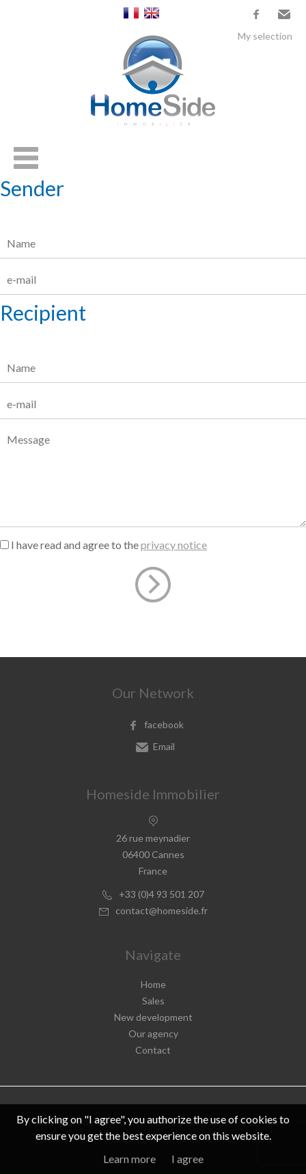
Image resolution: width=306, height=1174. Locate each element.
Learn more (129, 1158)
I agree (187, 1158)
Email (284, 14)
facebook (256, 14)
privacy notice (174, 544)
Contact (153, 1050)
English (151, 13)
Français (131, 13)
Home (153, 984)
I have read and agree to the (109, 544)
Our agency (153, 1033)
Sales (153, 1000)
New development (153, 1017)
